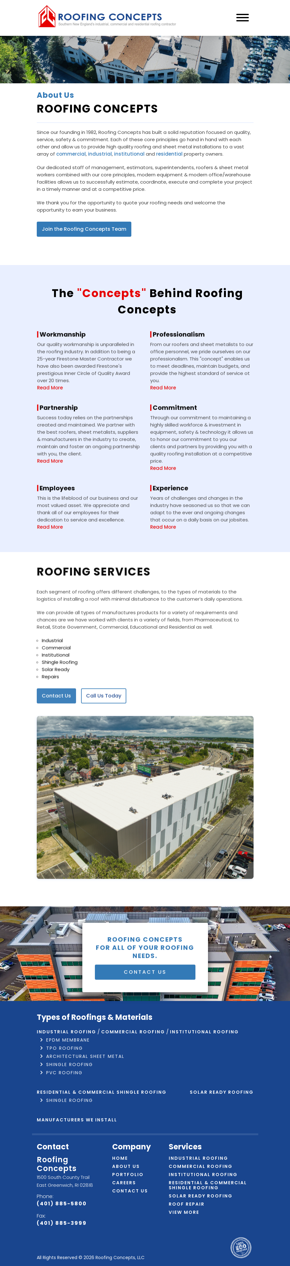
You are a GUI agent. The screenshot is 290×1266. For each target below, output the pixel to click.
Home (120, 1158)
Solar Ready (55, 698)
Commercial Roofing (201, 1166)
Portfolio (128, 1174)
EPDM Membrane (68, 1040)
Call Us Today (103, 724)
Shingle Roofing (60, 691)
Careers (124, 1183)
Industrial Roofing (66, 1032)
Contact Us (56, 724)
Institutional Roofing (203, 1174)
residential (169, 154)
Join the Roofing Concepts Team (84, 229)
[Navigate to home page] (107, 18)
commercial (71, 154)
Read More (50, 416)
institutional (129, 154)
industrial (100, 154)
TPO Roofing (64, 1048)
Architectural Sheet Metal (85, 1056)
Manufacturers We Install (77, 1120)
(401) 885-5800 (62, 1203)
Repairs (50, 705)
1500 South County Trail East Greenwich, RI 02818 (65, 1181)
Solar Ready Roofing (222, 1092)
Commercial (56, 676)
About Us (126, 1166)
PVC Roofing (64, 1073)
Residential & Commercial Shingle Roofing (102, 1092)
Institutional (55, 684)
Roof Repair (187, 1204)
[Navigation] (243, 18)
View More (184, 1212)
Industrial (52, 669)
